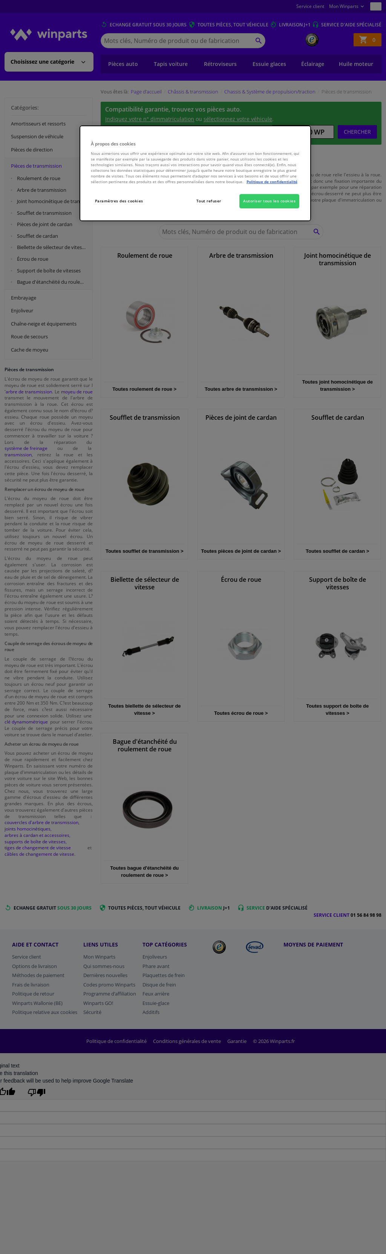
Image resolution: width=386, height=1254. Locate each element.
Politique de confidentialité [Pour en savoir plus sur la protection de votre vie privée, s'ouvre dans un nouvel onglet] (272, 181)
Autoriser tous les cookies (269, 200)
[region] (195, 173)
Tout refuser (208, 200)
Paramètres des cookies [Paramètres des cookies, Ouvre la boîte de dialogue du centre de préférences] (119, 200)
